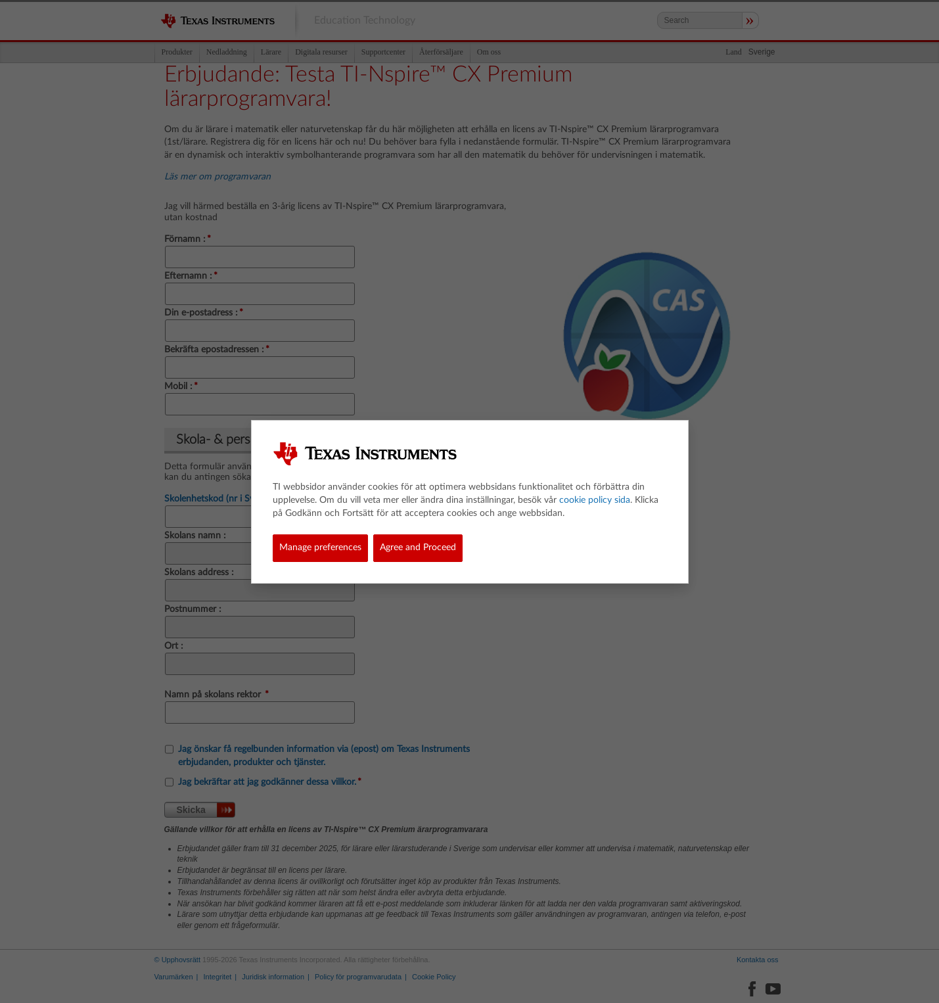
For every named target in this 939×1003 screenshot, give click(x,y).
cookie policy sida (594, 500)
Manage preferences (320, 547)
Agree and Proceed (418, 547)
